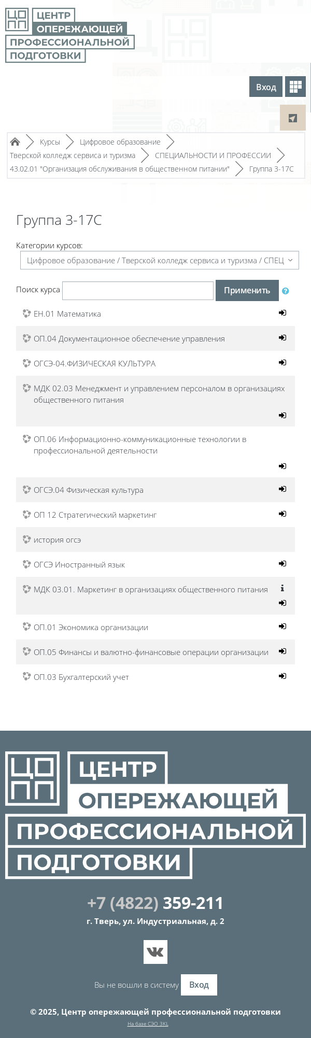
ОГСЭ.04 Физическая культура (89, 490)
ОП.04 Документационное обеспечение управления (129, 338)
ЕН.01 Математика (67, 313)
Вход (266, 87)
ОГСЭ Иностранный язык (79, 565)
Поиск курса (38, 290)
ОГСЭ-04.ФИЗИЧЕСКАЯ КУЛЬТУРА (95, 363)
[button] (287, 290)
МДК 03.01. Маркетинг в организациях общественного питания (151, 590)
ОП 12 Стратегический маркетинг (95, 515)
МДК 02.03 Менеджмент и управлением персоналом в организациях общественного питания (159, 394)
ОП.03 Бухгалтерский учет (81, 677)
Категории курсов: (49, 245)
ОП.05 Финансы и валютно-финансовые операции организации (151, 652)
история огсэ (57, 540)
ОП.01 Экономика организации (91, 627)
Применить (247, 290)
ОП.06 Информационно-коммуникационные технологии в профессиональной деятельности (140, 445)
